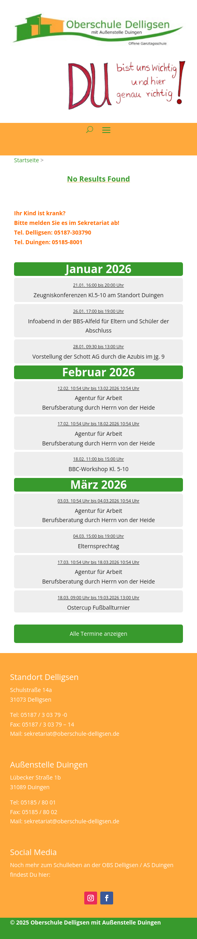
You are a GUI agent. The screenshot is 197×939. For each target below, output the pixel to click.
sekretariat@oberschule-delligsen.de (72, 733)
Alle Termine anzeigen (99, 633)
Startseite (26, 160)
